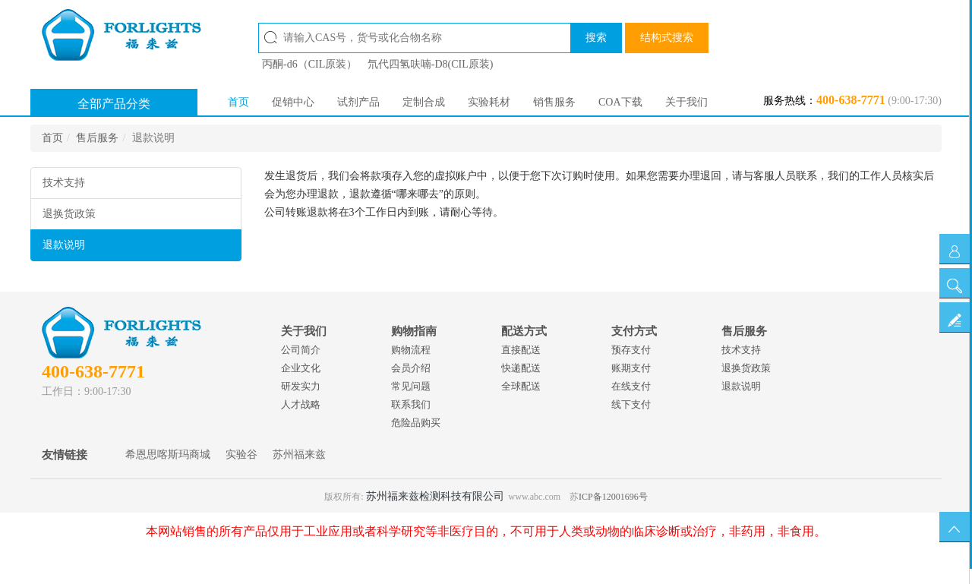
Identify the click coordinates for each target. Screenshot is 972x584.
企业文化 (300, 368)
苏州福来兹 (299, 454)
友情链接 (64, 455)
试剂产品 (358, 102)
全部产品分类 (113, 103)
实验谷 (241, 454)
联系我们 (411, 404)
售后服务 (97, 138)
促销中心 (293, 102)
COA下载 (620, 102)
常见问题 (411, 386)
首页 (238, 102)
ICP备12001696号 (613, 496)
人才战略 (300, 404)
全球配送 (521, 386)
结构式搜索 (666, 37)
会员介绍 (411, 368)
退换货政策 (69, 213)
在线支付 (631, 386)
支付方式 (634, 331)
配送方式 (524, 331)
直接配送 (521, 349)
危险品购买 (415, 422)
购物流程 (411, 349)
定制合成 (423, 102)
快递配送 (521, 368)
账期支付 (631, 368)
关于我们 (686, 102)
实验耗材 (489, 102)
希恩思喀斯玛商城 (167, 454)
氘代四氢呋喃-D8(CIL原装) (431, 64)
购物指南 (414, 331)
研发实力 (300, 386)
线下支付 (631, 404)
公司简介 (300, 349)
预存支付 (631, 349)
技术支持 (64, 182)
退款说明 (64, 245)
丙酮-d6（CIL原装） (309, 64)
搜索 (596, 37)
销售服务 (554, 102)
